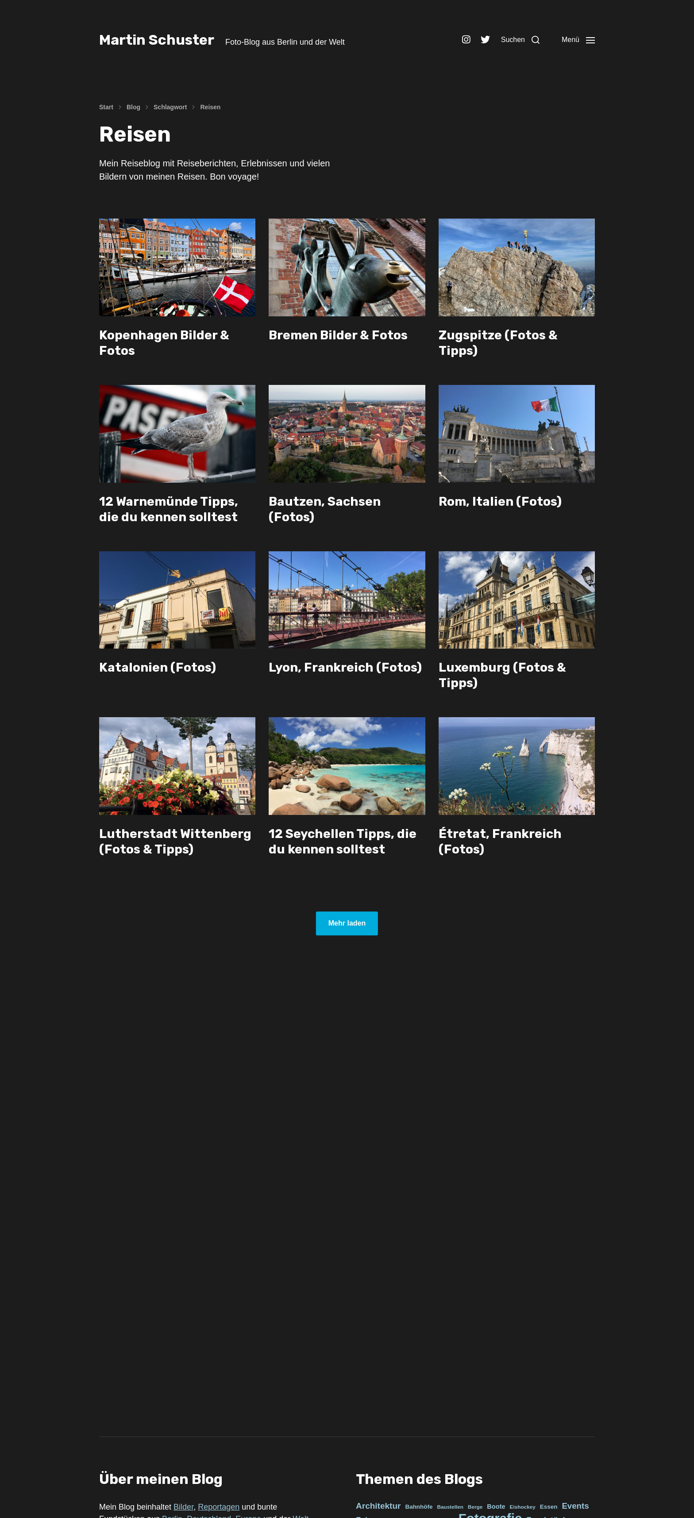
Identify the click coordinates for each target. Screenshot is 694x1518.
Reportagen (218, 1507)
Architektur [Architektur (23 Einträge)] (378, 1505)
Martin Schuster (156, 40)
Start (106, 107)
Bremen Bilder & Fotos (338, 335)
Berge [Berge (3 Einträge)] (475, 1507)
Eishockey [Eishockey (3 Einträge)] (523, 1507)
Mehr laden (347, 923)
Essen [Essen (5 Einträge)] (549, 1506)
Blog (133, 107)
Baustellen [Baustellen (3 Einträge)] (450, 1507)
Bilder (183, 1507)
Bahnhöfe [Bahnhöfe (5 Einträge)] (418, 1506)
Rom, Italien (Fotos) (500, 501)
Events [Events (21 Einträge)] (575, 1505)
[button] (520, 40)
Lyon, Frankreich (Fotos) (345, 667)
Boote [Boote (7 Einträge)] (496, 1506)
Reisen (210, 107)
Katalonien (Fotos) (157, 667)
